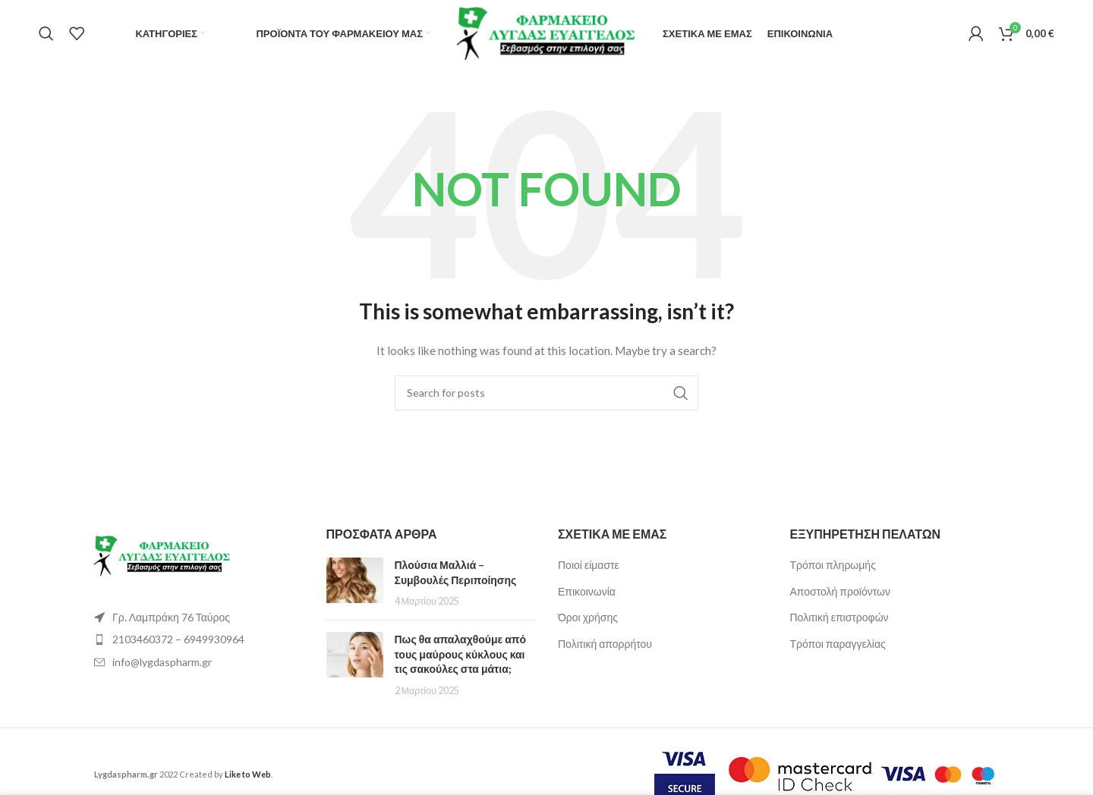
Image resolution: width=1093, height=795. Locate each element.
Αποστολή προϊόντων (840, 591)
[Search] (46, 34)
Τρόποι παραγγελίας (838, 643)
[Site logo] (547, 32)
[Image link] (162, 554)
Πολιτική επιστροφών (839, 617)
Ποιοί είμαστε (588, 564)
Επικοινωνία (587, 591)
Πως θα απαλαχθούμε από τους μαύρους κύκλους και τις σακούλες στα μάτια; (461, 654)
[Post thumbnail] (354, 583)
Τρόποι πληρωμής (833, 564)
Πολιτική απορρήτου (605, 643)
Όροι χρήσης (588, 617)
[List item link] (199, 639)
